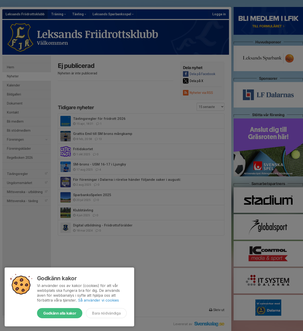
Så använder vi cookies (98, 300)
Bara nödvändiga (106, 313)
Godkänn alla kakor (59, 313)
